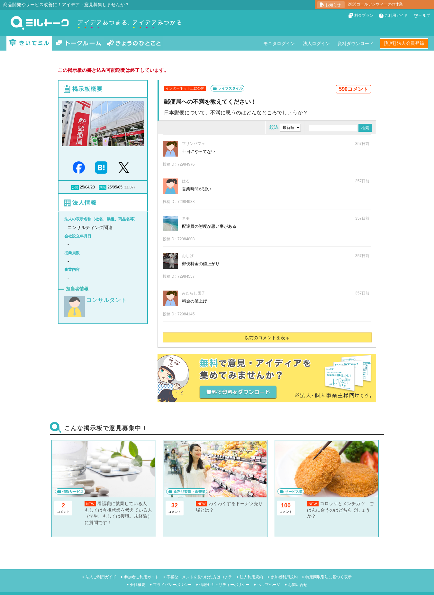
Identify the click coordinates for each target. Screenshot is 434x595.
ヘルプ (424, 15)
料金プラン (364, 15)
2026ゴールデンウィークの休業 (375, 4)
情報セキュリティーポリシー (224, 584)
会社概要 (137, 584)
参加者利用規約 (284, 577)
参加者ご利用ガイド (141, 577)
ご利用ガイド (396, 15)
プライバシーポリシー (172, 584)
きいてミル (29, 43)
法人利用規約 (251, 577)
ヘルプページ (268, 584)
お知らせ (333, 5)
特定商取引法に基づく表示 (328, 577)
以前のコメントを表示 (267, 337)
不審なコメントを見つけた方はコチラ (199, 577)
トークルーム (78, 43)
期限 (102, 187)
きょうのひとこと (134, 43)
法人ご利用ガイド (101, 577)
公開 (75, 187)
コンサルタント (106, 300)
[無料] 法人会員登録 (404, 43)
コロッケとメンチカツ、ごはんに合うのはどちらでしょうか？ (340, 510)
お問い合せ (297, 584)
